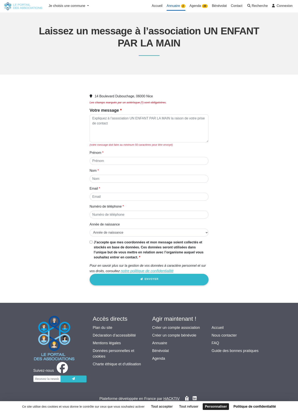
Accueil (218, 328)
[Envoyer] (73, 379)
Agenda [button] (199, 6)
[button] (257, 6)
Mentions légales (107, 343)
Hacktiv (171, 399)
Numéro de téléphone (106, 206)
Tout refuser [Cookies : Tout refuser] (188, 406)
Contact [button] (236, 6)
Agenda (158, 358)
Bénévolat (160, 351)
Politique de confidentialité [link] (254, 406)
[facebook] (51, 370)
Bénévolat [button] (219, 6)
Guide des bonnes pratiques (235, 351)
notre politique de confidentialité (147, 271)
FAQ (215, 343)
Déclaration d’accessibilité (114, 335)
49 (204, 6)
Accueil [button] (157, 6)
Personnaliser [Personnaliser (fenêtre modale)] (216, 406)
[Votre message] (149, 128)
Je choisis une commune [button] (67, 6)
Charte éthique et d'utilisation (117, 364)
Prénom (95, 152)
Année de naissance (105, 224)
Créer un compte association (176, 328)
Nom (93, 170)
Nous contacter (224, 335)
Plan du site (102, 328)
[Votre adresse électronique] (47, 379)
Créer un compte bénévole (174, 335)
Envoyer (149, 280)
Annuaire (159, 343)
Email (94, 188)
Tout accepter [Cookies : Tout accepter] (162, 406)
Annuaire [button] (176, 6)
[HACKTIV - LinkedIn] (195, 399)
